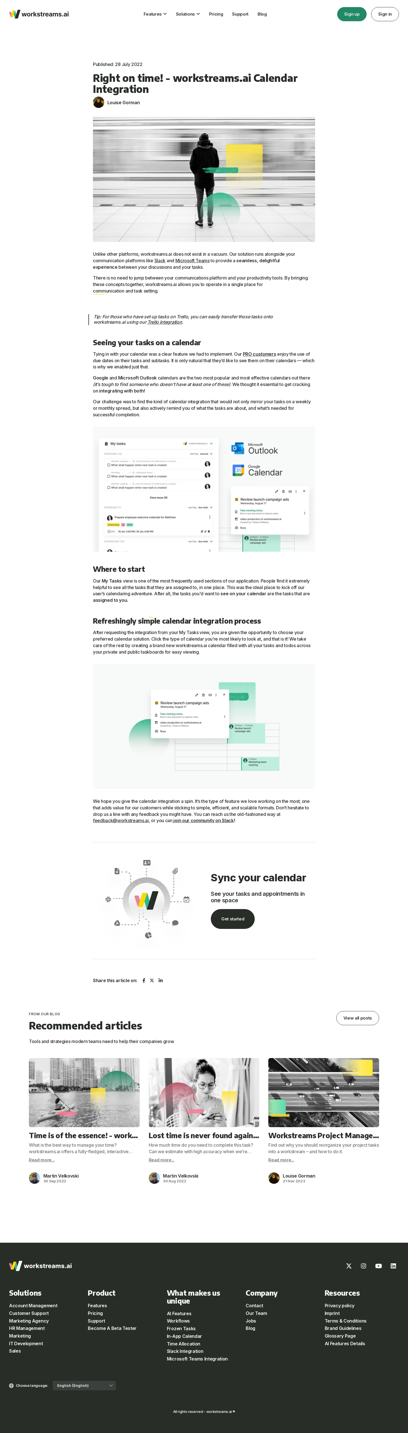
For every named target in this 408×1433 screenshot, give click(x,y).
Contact (254, 1305)
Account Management (33, 1305)
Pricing (216, 14)
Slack (159, 260)
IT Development (26, 1343)
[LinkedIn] (393, 1266)
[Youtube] (378, 1266)
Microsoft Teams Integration (197, 1359)
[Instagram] (363, 1266)
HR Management (27, 1328)
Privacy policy (340, 1305)
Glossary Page (340, 1336)
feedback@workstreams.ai (121, 820)
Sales (15, 1351)
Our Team (256, 1313)
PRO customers (259, 354)
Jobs (251, 1321)
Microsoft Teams (192, 260)
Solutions (185, 14)
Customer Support (29, 1313)
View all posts (357, 1018)
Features (153, 14)
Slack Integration (185, 1351)
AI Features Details (345, 1343)
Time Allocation (183, 1344)
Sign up (352, 14)
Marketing (20, 1336)
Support (240, 14)
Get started (232, 919)
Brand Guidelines (343, 1328)
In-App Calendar (184, 1336)
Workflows (178, 1321)
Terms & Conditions (346, 1321)
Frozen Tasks (181, 1328)
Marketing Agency (29, 1321)
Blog (262, 14)
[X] (349, 1266)
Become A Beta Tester (112, 1328)
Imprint (332, 1313)
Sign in (385, 14)
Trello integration (164, 322)
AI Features (179, 1313)
